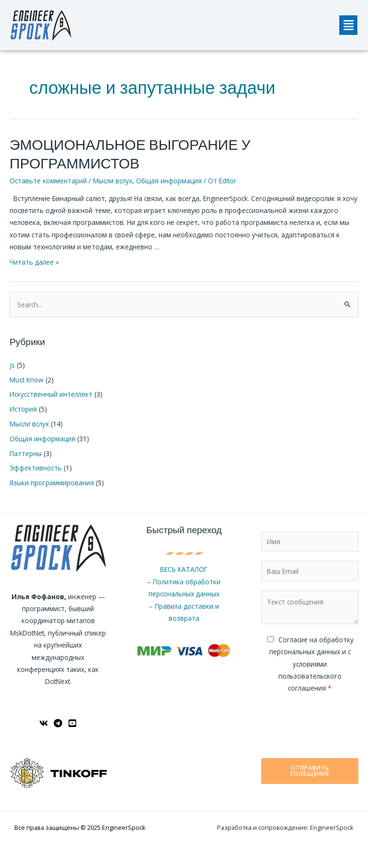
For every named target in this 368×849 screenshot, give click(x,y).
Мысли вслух (112, 180)
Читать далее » (34, 262)
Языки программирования (52, 482)
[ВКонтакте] (43, 723)
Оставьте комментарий (48, 180)
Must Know (27, 379)
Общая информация (169, 180)
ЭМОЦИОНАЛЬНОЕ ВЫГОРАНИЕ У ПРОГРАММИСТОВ (130, 154)
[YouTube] (72, 723)
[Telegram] (58, 723)
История (23, 408)
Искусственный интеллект (51, 394)
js (12, 364)
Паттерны (26, 453)
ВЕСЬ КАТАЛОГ (183, 569)
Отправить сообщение (310, 770)
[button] (348, 25)
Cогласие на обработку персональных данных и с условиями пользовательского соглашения (311, 664)
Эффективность (36, 467)
